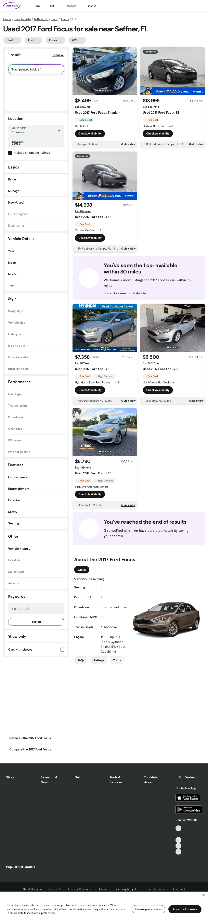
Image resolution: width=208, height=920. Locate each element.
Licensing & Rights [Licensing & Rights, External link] (127, 889)
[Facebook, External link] (178, 834)
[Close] (203, 895)
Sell (52, 6)
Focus (65, 19)
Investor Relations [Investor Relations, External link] (80, 889)
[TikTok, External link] (178, 828)
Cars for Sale (22, 19)
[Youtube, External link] (178, 840)
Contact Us (55, 889)
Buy (37, 6)
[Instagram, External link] (178, 846)
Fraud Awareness (156, 889)
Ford (54, 19)
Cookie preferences (148, 909)
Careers (104, 889)
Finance (91, 6)
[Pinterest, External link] (178, 852)
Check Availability (90, 135)
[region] (104, 905)
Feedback (179, 889)
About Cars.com (33, 889)
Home (7, 19)
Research (70, 6)
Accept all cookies (185, 909)
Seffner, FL (41, 19)
